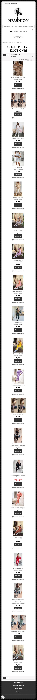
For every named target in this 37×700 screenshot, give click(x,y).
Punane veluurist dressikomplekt (18, 569)
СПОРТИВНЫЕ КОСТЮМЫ (15, 42)
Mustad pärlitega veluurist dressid (18, 476)
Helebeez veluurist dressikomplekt (18, 198)
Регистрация (14, 3)
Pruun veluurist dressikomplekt (18, 538)
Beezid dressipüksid (18, 109)
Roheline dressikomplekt (18, 631)
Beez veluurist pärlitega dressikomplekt (18, 78)
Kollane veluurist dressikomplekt (18, 354)
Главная (4, 42)
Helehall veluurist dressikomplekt (18, 229)
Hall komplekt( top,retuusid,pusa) (18, 168)
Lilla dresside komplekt (18, 385)
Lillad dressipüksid (18, 414)
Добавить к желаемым (18, 88)
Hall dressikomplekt (18, 138)
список (28, 60)
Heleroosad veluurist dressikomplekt (18, 292)
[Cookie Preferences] (3, 697)
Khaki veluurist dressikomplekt (18, 323)
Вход (8, 3)
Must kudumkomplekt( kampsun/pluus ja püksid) (18, 444)
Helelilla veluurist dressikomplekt (18, 261)
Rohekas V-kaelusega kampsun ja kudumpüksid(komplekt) (18, 601)
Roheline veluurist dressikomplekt (18, 661)
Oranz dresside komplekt (18, 507)
